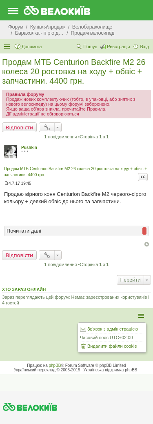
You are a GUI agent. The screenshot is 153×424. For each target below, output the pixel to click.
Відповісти (19, 127)
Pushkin (29, 147)
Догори (146, 244)
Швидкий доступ (7, 46)
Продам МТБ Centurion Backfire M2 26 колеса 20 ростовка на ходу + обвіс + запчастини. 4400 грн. (74, 71)
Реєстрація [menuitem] (118, 46)
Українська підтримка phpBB (110, 370)
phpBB (55, 365)
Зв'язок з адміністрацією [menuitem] (112, 328)
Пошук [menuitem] (90, 46)
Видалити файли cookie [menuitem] (112, 346)
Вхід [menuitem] (144, 46)
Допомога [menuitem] (32, 46)
